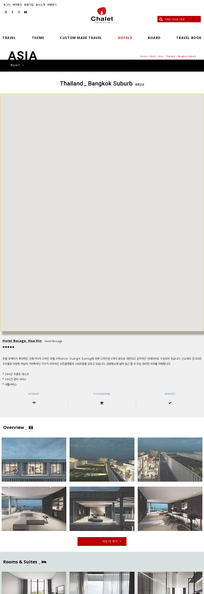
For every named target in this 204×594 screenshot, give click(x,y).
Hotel (153, 56)
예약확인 (17, 4)
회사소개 (40, 4)
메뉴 (17, 65)
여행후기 (52, 4)
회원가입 (29, 4)
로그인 (7, 4)
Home (143, 56)
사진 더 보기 (112, 541)
